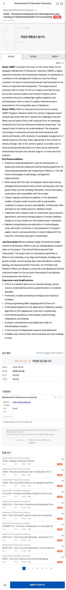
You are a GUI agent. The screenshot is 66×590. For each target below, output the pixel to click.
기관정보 (60, 397)
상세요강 (11, 56)
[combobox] (61, 3)
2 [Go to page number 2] (28, 567)
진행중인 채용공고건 (9, 416)
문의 (25, 421)
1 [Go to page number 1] (23, 567)
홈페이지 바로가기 (37, 585)
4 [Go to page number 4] (37, 567)
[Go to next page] (46, 567)
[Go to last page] (51, 567)
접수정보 (33, 56)
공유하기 (60, 63)
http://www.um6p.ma (21, 401)
